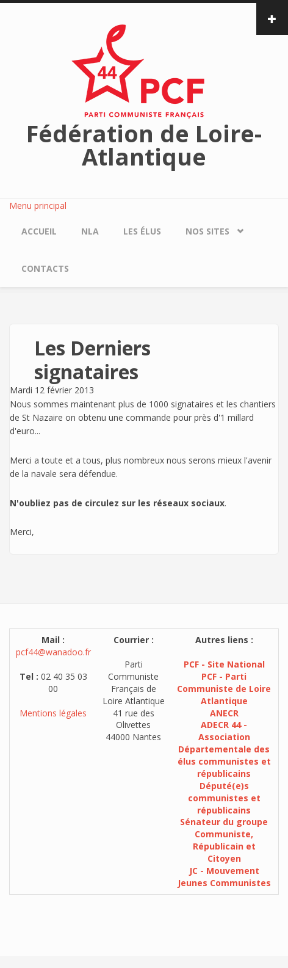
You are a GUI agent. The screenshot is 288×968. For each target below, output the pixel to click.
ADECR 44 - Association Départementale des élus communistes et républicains (224, 749)
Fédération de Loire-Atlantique (144, 145)
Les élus (142, 231)
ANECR (224, 713)
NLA (90, 231)
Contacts (45, 268)
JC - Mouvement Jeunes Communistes (224, 877)
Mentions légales (53, 713)
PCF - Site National (224, 664)
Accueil (39, 231)
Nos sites (207, 231)
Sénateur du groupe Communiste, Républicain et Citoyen (224, 840)
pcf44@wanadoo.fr (53, 652)
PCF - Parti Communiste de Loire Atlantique (224, 689)
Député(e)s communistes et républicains (224, 798)
